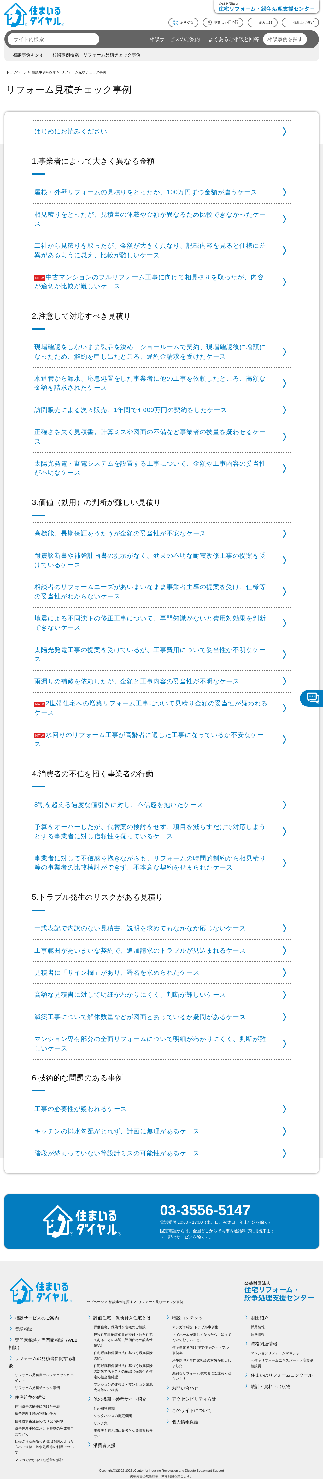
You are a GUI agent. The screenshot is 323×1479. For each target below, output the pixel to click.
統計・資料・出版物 (271, 1382)
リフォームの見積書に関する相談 (43, 1357)
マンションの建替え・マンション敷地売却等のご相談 (123, 1382)
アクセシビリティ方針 (194, 1394)
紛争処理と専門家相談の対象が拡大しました (201, 1358)
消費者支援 (105, 1440)
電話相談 (23, 1324)
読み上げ (266, 22)
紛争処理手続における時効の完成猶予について (44, 1426)
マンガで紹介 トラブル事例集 (195, 1322)
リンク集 (101, 1418)
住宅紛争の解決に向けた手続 (37, 1402)
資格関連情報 (264, 1339)
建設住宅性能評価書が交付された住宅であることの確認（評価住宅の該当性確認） (123, 1335)
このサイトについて (192, 1406)
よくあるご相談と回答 (233, 39)
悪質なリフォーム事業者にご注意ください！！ (201, 1371)
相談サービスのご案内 (175, 39)
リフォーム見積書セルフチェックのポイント (44, 1373)
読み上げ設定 (303, 22)
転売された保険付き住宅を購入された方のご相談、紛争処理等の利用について (44, 1442)
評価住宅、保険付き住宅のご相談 (120, 1322)
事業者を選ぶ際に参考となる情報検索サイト (123, 1428)
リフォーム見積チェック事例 (112, 55)
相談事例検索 (65, 55)
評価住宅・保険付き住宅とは (122, 1313)
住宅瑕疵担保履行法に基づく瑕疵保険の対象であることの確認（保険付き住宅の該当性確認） (123, 1366)
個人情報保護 (185, 1417)
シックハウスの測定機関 (113, 1411)
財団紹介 (259, 1313)
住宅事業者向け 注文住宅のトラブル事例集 (200, 1345)
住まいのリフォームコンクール (282, 1370)
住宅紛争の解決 (30, 1392)
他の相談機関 (104, 1404)
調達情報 (258, 1330)
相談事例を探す (285, 39)
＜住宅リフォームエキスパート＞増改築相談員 (282, 1358)
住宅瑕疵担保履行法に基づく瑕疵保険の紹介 (123, 1351)
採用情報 (258, 1322)
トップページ (16, 72)
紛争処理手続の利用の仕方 (35, 1409)
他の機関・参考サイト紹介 (120, 1394)
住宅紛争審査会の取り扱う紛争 (39, 1416)
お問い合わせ (185, 1383)
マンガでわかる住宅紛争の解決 (39, 1455)
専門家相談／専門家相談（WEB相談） (43, 1339)
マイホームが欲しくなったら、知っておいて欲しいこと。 (201, 1332)
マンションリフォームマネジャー (277, 1348)
